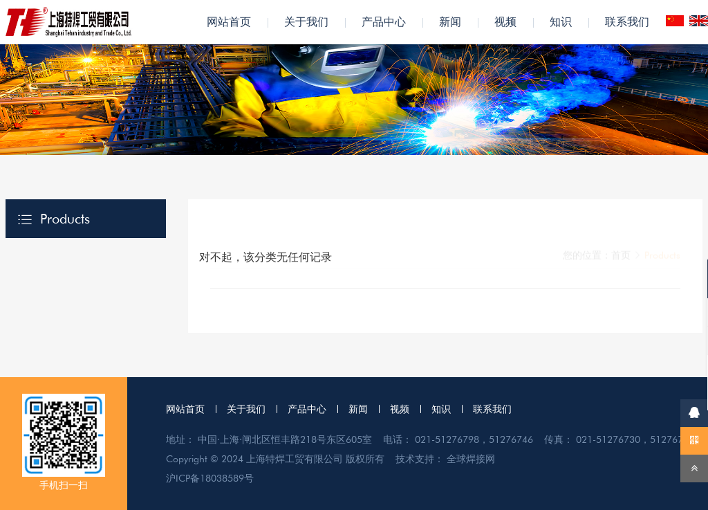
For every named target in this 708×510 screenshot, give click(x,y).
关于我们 (306, 21)
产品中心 (384, 21)
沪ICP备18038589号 (210, 478)
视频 (505, 21)
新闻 (450, 21)
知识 (561, 21)
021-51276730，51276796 (635, 439)
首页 (621, 224)
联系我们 (627, 21)
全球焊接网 (471, 458)
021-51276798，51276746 (474, 439)
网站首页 (229, 21)
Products (65, 218)
